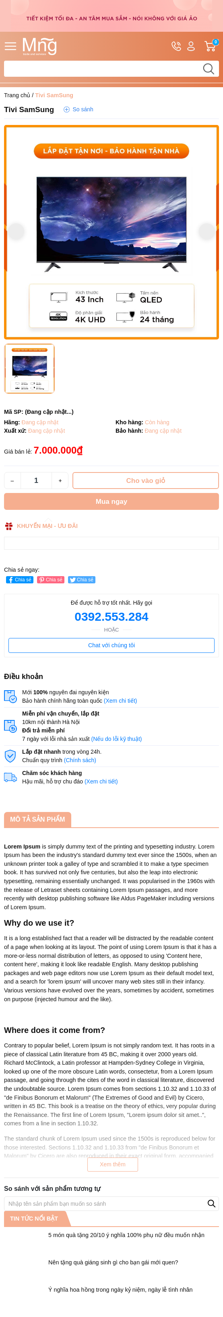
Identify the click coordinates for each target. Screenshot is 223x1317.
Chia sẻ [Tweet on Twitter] (81, 580)
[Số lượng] (36, 480)
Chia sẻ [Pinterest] (50, 580)
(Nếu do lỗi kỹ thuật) (116, 739)
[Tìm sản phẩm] (111, 69)
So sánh (82, 109)
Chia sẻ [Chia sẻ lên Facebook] (19, 580)
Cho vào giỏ (145, 481)
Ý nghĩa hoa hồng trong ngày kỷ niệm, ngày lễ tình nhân (120, 1289)
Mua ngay (111, 501)
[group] (111, 232)
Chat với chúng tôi (111, 645)
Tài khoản (191, 46)
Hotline (176, 48)
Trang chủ (17, 95)
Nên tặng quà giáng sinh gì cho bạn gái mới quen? (113, 1262)
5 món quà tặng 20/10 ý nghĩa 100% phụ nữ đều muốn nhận (126, 1235)
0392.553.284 (111, 616)
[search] (208, 68)
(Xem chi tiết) (120, 700)
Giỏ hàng (211, 46)
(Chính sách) (80, 760)
